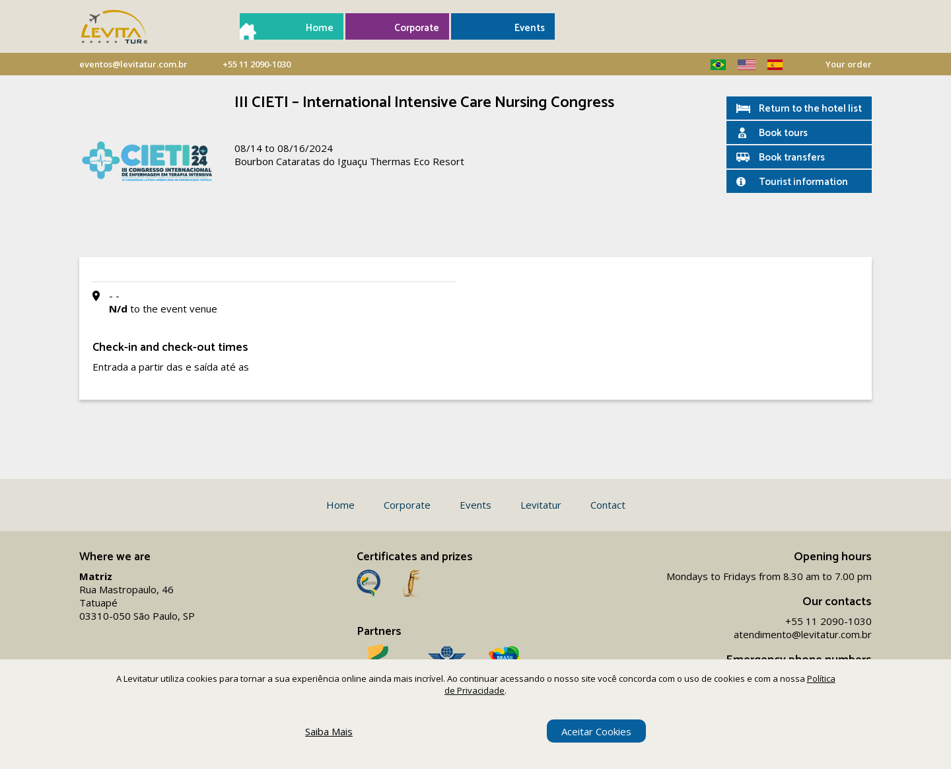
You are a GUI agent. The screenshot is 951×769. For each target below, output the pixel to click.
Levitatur (540, 504)
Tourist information (803, 182)
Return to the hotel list (810, 108)
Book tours (783, 133)
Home (320, 28)
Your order (849, 64)
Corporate (416, 28)
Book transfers (792, 157)
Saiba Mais (329, 731)
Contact (607, 504)
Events (529, 28)
